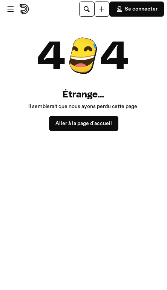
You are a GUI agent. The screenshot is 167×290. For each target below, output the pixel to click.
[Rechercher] (86, 9)
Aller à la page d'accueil (83, 123)
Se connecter (137, 9)
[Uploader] (101, 9)
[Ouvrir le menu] (11, 9)
